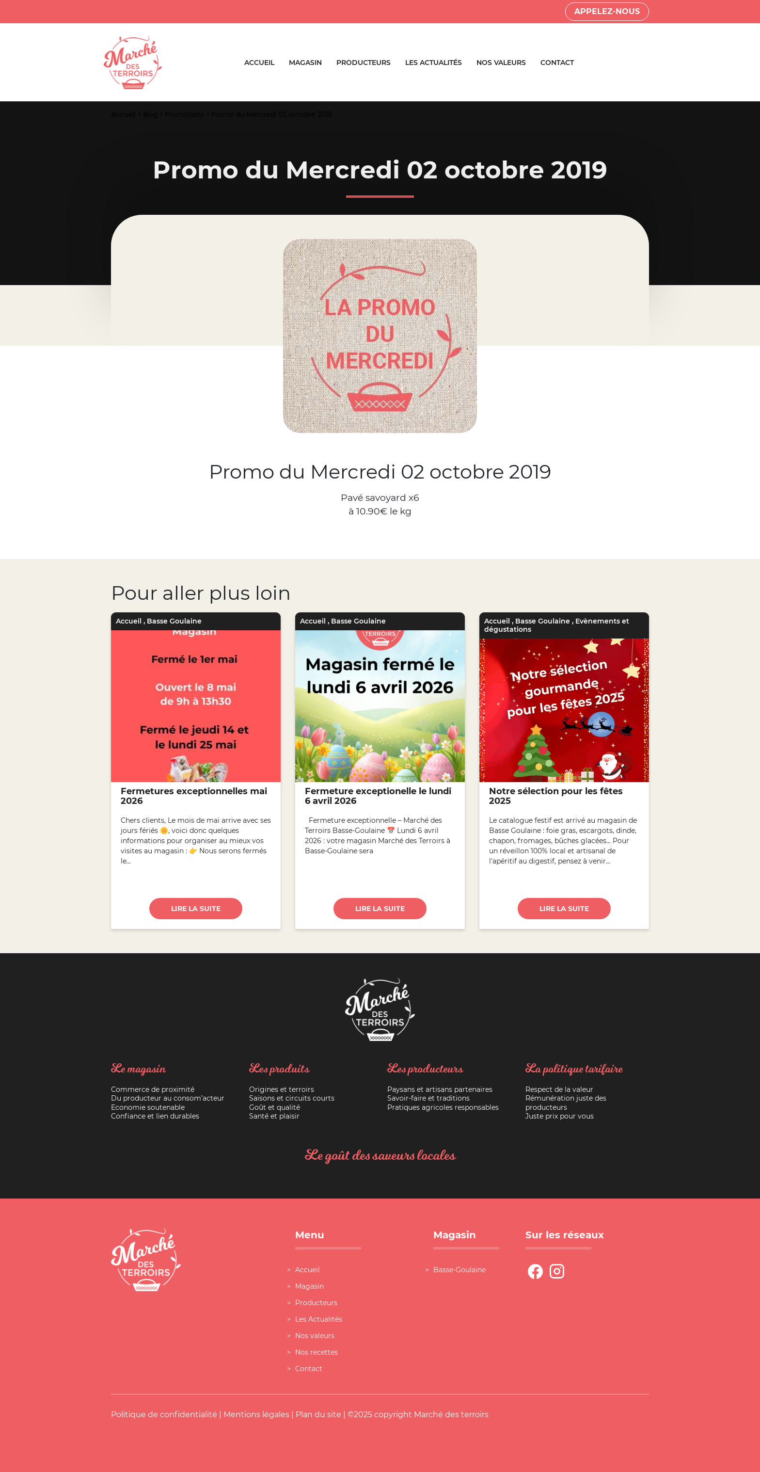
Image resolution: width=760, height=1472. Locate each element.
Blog (150, 114)
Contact (557, 62)
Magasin (305, 62)
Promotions (184, 114)
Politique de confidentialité (164, 1414)
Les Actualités (433, 62)
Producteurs (363, 62)
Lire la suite (196, 908)
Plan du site (318, 1414)
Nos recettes (316, 1352)
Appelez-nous (607, 11)
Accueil (259, 62)
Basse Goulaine (174, 621)
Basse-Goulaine (459, 1269)
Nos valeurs (501, 62)
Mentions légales (256, 1414)
